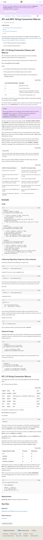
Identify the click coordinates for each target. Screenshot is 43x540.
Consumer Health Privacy (8, 535)
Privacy (30, 533)
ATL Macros (4, 518)
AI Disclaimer (5, 533)
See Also (4, 33)
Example (4, 29)
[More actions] (40, 16)
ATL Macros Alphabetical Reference (24, 16)
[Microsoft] (21, 2)
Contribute (25, 533)
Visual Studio (8, 16)
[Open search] (37, 2)
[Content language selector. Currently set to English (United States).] (9, 530)
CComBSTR (5, 113)
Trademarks (25, 535)
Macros (13, 16)
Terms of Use (18, 535)
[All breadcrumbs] (3, 16)
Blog (20, 533)
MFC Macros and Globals (19, 40)
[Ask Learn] (37, 16)
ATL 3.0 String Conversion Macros (10, 31)
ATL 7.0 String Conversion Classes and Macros (12, 27)
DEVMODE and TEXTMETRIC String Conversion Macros (15, 511)
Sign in (40, 1)
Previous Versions (13, 533)
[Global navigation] (1, 2)
